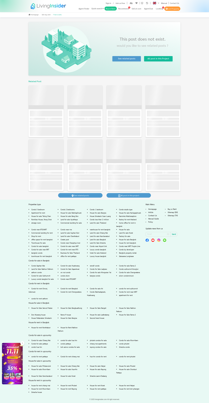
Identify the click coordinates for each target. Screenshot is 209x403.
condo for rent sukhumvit (128, 288)
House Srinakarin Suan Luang (100, 216)
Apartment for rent (38, 213)
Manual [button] (164, 3)
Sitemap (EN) (173, 212)
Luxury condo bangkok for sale (42, 279)
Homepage (152, 209)
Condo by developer (126, 249)
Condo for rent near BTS (69, 249)
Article (150, 212)
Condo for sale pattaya (39, 344)
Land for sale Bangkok (98, 239)
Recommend (123, 8)
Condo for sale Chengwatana (129, 272)
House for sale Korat (68, 376)
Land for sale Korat (126, 233)
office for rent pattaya (68, 256)
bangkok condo (36, 253)
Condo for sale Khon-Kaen (128, 340)
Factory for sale (124, 236)
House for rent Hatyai (126, 385)
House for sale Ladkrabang (99, 315)
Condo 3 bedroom (38, 209)
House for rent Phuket (69, 385)
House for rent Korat (97, 385)
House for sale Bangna (98, 213)
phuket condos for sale (98, 340)
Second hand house (97, 318)
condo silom (65, 276)
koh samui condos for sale (70, 347)
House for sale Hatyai (97, 366)
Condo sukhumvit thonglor (128, 269)
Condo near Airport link (98, 246)
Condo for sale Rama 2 (127, 266)
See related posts (80, 195)
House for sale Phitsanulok (41, 366)
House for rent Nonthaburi (40, 327)
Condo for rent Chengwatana (71, 292)
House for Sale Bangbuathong (71, 308)
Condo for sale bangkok (40, 246)
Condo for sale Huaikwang (70, 266)
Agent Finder (84, 8)
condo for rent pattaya (39, 356)
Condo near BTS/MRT (39, 229)
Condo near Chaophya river (70, 243)
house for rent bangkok (127, 243)
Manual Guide (153, 219)
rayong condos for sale (98, 347)
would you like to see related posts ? (142, 45)
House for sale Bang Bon (69, 216)
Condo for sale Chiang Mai (40, 340)
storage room (36, 223)
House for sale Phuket (127, 366)
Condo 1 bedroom (96, 209)
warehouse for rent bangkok (100, 229)
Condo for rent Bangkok (69, 288)
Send (173, 234)
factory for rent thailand (127, 219)
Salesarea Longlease (126, 256)
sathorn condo (36, 272)
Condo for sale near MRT (70, 246)
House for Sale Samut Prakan (41, 308)
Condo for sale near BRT (40, 249)
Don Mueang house (38, 315)
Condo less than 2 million (99, 219)
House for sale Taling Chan (41, 216)
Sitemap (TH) (173, 215)
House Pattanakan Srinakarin (41, 318)
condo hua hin (36, 347)
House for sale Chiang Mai (70, 366)
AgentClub (148, 8)
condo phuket (124, 344)
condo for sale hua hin (69, 340)
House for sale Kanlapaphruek (130, 213)
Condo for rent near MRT (128, 292)
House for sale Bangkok (127, 239)
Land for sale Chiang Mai (99, 233)
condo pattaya (66, 344)
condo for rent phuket (127, 356)
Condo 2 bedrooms (68, 209)
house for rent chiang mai (40, 385)
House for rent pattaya (98, 389)
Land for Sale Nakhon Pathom (42, 269)
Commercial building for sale (71, 223)
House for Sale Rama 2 (127, 315)
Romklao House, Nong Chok (41, 219)
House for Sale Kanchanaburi (41, 376)
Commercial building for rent (42, 233)
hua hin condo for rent (98, 356)
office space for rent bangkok (42, 239)
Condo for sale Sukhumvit (40, 276)
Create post (65, 239)
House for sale (124, 229)
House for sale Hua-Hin (69, 369)
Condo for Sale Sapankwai (70, 269)
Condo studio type (125, 209)
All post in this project (128, 195)
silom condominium (126, 276)
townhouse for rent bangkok (41, 256)
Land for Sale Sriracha (98, 243)
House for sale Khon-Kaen (40, 369)
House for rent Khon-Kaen (40, 389)
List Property (172, 8)
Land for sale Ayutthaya (69, 219)
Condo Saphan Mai (38, 266)
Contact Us (174, 3)
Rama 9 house (66, 315)
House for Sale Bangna (69, 318)
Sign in (108, 3)
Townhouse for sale (38, 243)
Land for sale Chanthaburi (70, 236)
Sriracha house (36, 392)
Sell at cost (136, 8)
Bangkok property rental (127, 253)
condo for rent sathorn (39, 298)
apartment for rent (125, 295)
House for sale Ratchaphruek (71, 213)
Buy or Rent (110, 8)
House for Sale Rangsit (98, 308)
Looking (159, 8)
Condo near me (66, 229)
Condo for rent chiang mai (70, 356)
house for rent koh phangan (129, 389)
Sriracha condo (124, 347)
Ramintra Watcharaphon (127, 216)
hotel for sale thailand (98, 253)
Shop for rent (36, 236)
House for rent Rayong (69, 389)
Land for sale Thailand (98, 223)
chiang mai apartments (98, 344)
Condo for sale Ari (96, 288)
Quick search (97, 8)
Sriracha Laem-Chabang (98, 376)
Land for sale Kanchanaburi (100, 236)
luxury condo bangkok (98, 249)
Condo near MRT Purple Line (129, 246)
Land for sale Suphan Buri (70, 233)
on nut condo (65, 272)
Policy (150, 222)
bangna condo (95, 276)
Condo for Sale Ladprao (98, 269)
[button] (142, 3)
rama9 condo (94, 266)
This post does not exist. (143, 39)
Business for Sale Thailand (70, 253)
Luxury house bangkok (98, 256)
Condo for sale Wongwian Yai (100, 272)
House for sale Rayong (98, 369)
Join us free (120, 3)
